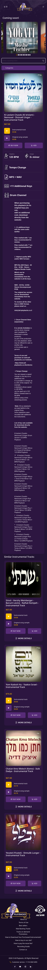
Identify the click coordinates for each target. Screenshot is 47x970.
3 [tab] (20, 54)
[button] (23, 68)
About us (23, 919)
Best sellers (23, 925)
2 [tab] (18, 54)
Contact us (23, 950)
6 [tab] (25, 54)
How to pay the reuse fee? (23, 943)
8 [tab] (28, 54)
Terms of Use (23, 922)
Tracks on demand (23, 932)
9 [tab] (29, 54)
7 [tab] (26, 54)
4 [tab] (21, 54)
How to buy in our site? (23, 940)
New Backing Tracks (23, 929)
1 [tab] (16, 54)
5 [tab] (23, 54)
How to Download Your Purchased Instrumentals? (23, 937)
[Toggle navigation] (43, 6)
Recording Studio (23, 946)
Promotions (23, 934)
